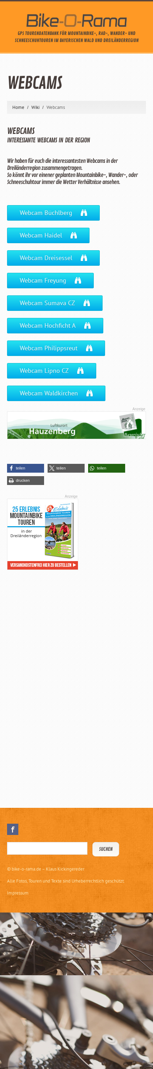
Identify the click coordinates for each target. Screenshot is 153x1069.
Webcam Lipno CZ (44, 371)
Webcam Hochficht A (48, 325)
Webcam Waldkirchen (49, 393)
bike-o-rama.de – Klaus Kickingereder (48, 869)
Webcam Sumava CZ (47, 303)
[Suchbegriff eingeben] (47, 848)
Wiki (35, 107)
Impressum (18, 893)
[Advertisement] (60, 683)
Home (18, 107)
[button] (25, 468)
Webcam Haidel (41, 235)
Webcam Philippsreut (49, 348)
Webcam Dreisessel (46, 258)
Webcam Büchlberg (46, 213)
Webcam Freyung (43, 280)
